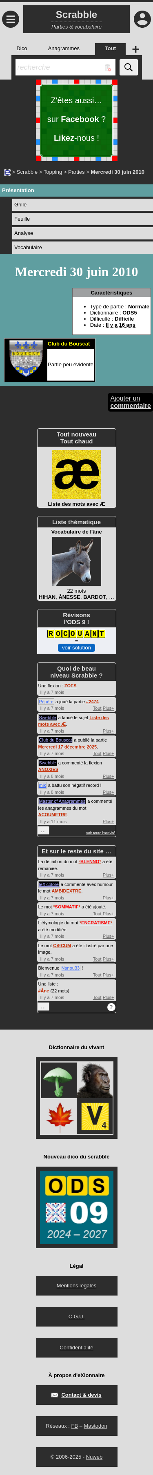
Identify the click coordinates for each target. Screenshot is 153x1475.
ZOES (70, 685)
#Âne (43, 990)
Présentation (18, 190)
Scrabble (27, 172)
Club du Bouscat (55, 740)
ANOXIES (48, 769)
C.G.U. (77, 1316)
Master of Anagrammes (62, 801)
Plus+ (108, 708)
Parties (76, 172)
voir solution (76, 647)
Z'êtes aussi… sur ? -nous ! (76, 119)
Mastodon (95, 1426)
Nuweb (94, 1457)
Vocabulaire (28, 247)
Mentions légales (77, 1285)
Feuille (22, 219)
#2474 (92, 701)
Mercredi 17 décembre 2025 (67, 746)
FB (74, 1426)
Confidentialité (76, 1347)
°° (90, 861)
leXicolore (49, 884)
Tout (97, 708)
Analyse (23, 233)
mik (42, 785)
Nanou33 (71, 968)
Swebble (47, 717)
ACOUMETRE (52, 814)
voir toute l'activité (100, 833)
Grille (20, 205)
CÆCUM (62, 945)
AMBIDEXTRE (67, 890)
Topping (53, 172)
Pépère (46, 701)
